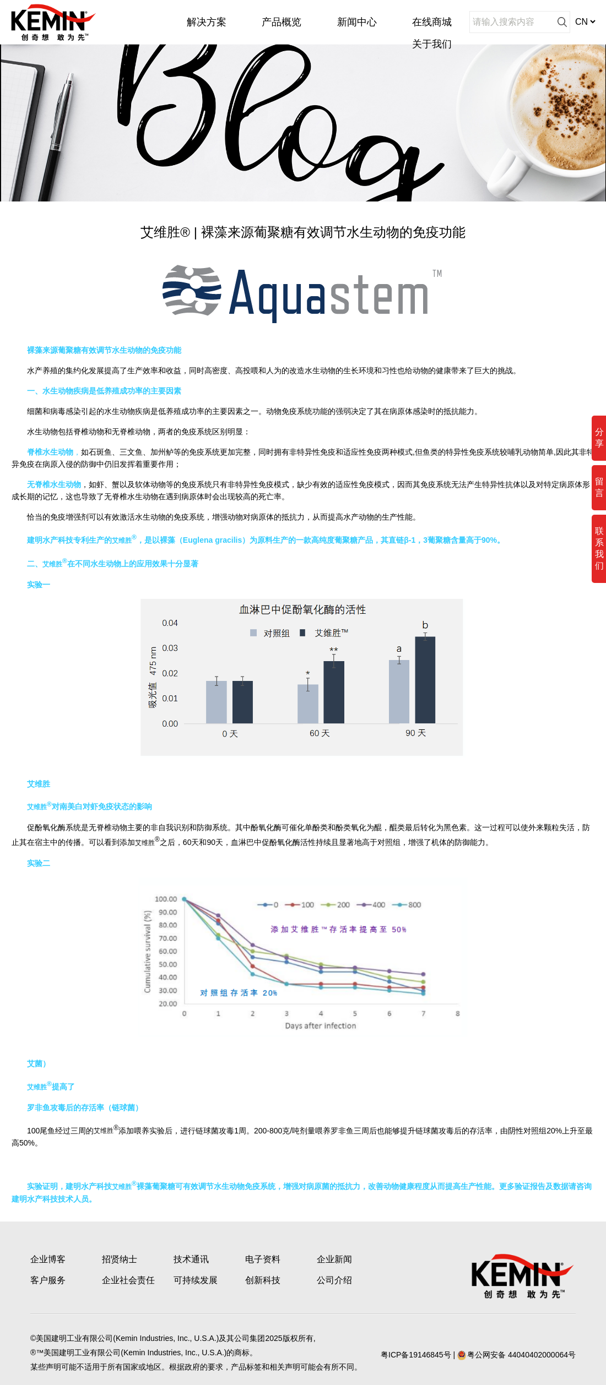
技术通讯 (191, 1259)
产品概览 (281, 22)
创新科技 (262, 1280)
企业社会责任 (128, 1280)
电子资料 (262, 1259)
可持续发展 (196, 1280)
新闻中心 (357, 22)
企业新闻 (334, 1259)
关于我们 (432, 44)
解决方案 (206, 22)
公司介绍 (334, 1280)
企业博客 (48, 1259)
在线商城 (432, 22)
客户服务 (48, 1280)
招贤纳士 (119, 1259)
